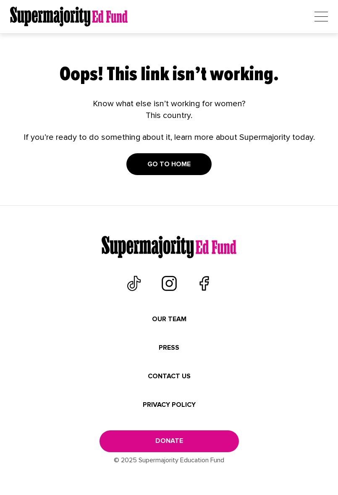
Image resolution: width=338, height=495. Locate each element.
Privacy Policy (169, 405)
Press (169, 347)
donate (169, 441)
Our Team (169, 319)
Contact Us (169, 376)
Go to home (169, 164)
